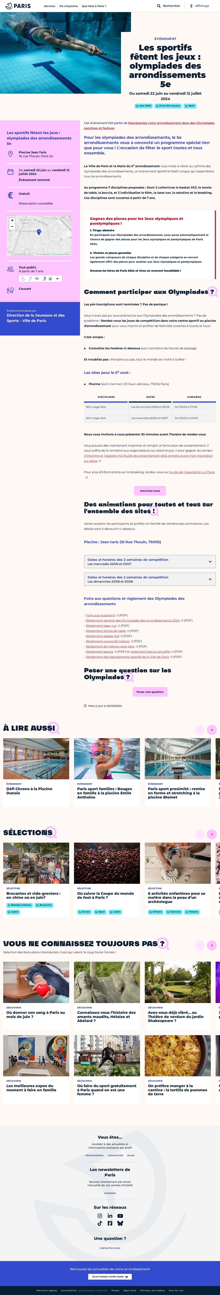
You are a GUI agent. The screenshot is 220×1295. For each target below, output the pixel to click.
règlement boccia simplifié (150, 651)
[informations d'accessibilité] (40, 278)
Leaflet (39, 254)
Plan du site (176, 1290)
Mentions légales (47, 1290)
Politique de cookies (152, 1290)
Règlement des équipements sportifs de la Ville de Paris (127, 657)
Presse (115, 1290)
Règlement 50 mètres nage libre (110, 646)
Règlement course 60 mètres (107, 641)
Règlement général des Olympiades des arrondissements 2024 (133, 620)
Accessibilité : (84, 1290)
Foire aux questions (100, 615)
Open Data (129, 1290)
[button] (39, 232)
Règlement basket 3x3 (102, 636)
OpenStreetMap (57, 254)
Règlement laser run (101, 626)
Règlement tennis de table (106, 631)
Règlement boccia (99, 651)
